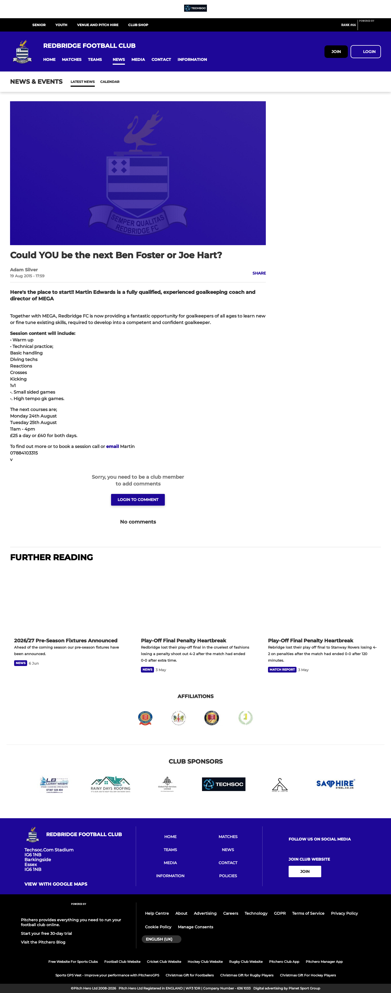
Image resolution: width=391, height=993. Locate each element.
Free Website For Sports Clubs (73, 962)
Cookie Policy (158, 926)
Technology (256, 913)
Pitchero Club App (284, 962)
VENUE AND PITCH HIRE (97, 25)
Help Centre (157, 913)
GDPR (280, 913)
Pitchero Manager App (324, 962)
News (76, 82)
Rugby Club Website (246, 962)
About (181, 913)
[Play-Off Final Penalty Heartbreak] (195, 601)
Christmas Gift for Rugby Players (246, 975)
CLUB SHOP (138, 25)
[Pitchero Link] (370, 27)
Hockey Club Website (205, 962)
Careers (230, 913)
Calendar (96, 82)
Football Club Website (122, 962)
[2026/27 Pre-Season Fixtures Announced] (68, 601)
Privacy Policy (344, 913)
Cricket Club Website (164, 962)
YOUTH (61, 25)
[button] (49, 59)
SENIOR (39, 25)
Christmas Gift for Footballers (190, 975)
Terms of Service (308, 913)
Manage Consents (195, 926)
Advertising (205, 913)
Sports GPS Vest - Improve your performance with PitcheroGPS (107, 975)
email (112, 446)
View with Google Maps (55, 884)
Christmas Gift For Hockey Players (308, 975)
